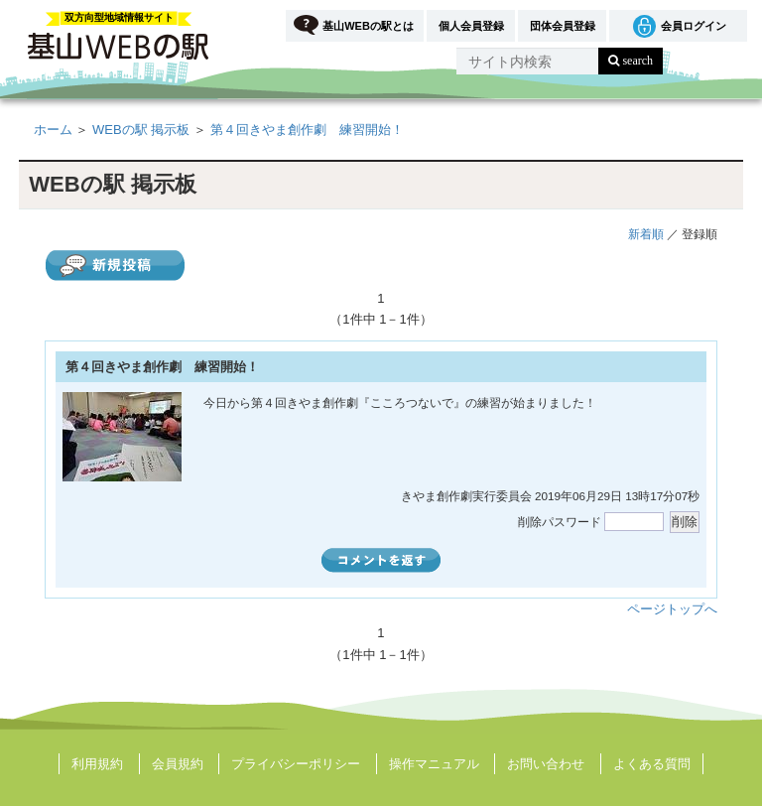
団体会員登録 (562, 26)
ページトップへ (672, 609)
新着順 (646, 233)
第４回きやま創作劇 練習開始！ (307, 129)
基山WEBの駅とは (368, 26)
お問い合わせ (545, 763)
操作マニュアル (434, 763)
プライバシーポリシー (295, 763)
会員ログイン (693, 26)
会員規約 (177, 763)
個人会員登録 (471, 26)
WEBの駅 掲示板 (141, 129)
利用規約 (97, 763)
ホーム (53, 129)
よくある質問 (652, 763)
